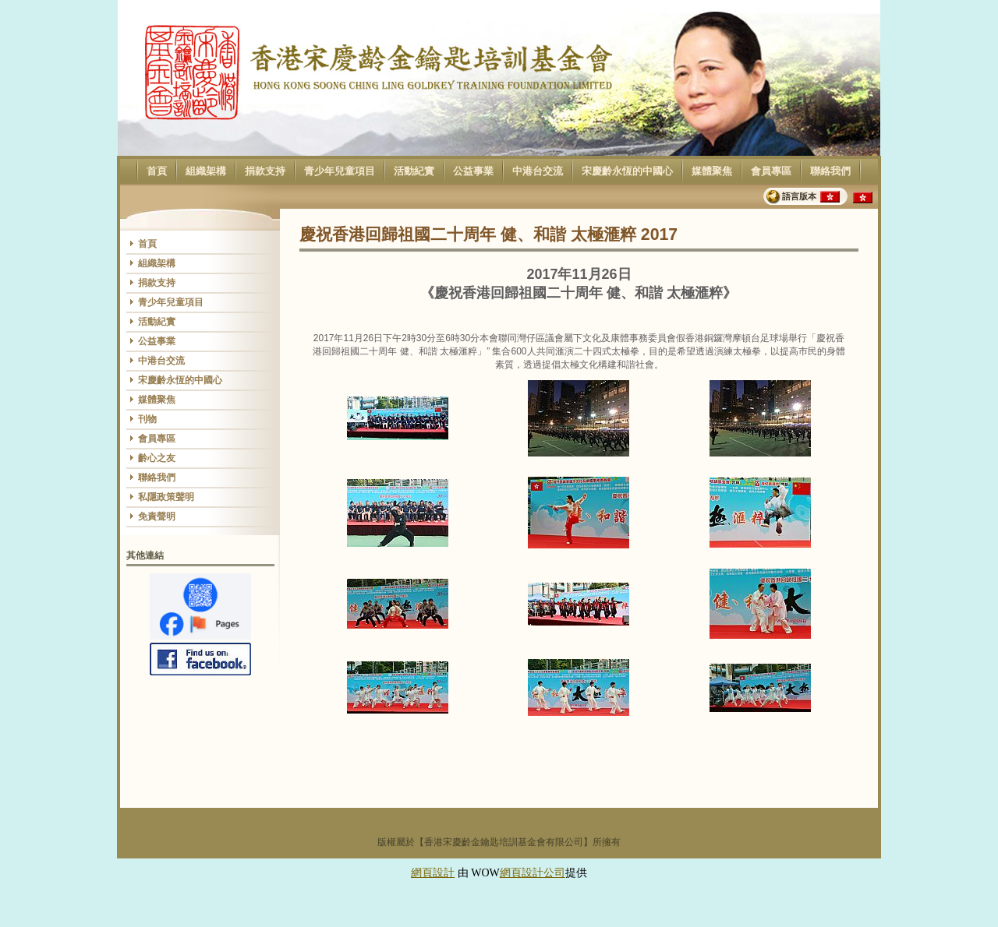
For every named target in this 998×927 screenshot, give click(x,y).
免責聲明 (156, 516)
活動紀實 (413, 171)
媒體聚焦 (711, 171)
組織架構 (205, 171)
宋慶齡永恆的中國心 (627, 171)
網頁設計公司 (532, 873)
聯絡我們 (830, 171)
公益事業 (473, 171)
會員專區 (770, 171)
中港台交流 (537, 171)
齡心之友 (156, 458)
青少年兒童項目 (339, 171)
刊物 (147, 419)
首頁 (156, 171)
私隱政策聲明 (166, 497)
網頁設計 (433, 873)
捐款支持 (264, 171)
